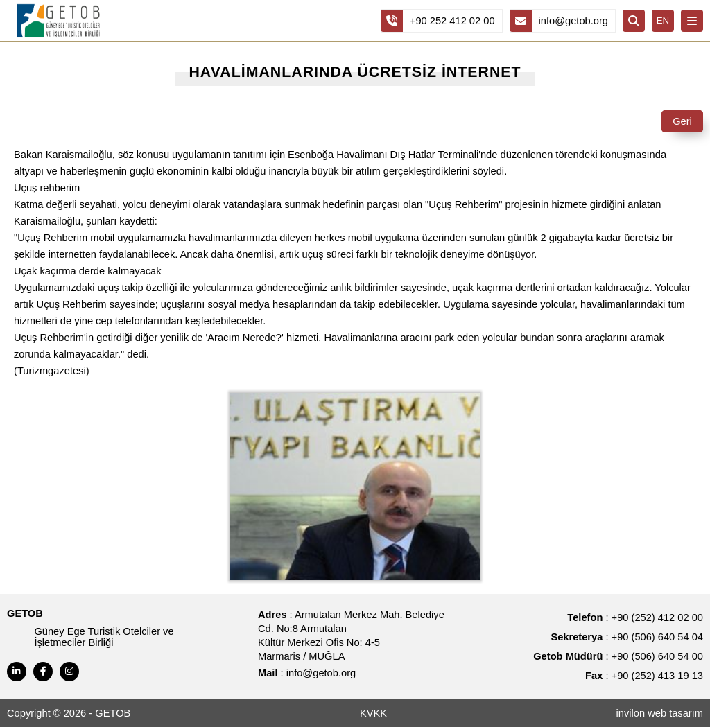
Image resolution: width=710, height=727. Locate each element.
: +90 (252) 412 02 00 (635, 617)
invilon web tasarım (659, 713)
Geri (682, 121)
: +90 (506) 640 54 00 (618, 656)
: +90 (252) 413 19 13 (644, 675)
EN (663, 20)
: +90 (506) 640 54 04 (627, 636)
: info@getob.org (307, 672)
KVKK (373, 713)
